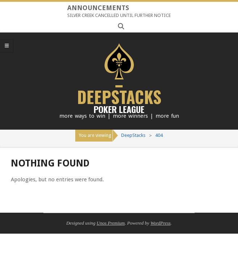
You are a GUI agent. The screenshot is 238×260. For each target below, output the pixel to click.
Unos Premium (111, 223)
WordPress (160, 223)
